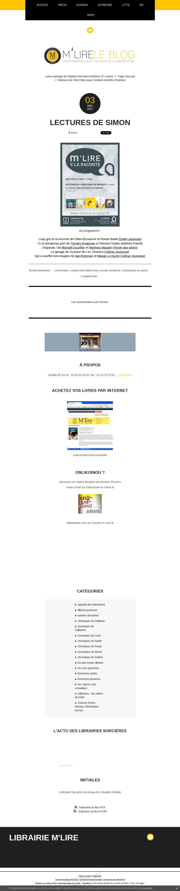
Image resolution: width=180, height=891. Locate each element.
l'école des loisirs (125, 247)
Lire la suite (125, 375)
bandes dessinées (88, 615)
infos (62, 5)
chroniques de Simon (134, 270)
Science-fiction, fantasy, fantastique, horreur (87, 706)
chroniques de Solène (90, 657)
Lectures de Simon (90, 122)
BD (141, 5)
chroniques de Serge (90, 646)
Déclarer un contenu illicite (46, 883)
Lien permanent (39, 270)
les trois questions (88, 668)
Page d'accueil (126, 76)
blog (142, 883)
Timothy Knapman (82, 243)
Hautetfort (97, 876)
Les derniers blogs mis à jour (66, 879)
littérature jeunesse (89, 679)
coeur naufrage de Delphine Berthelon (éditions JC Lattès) (79, 76)
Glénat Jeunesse (116, 252)
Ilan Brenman (84, 256)
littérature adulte (87, 673)
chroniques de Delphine (91, 621)
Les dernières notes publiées (90, 879)
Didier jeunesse (130, 239)
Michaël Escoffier (73, 247)
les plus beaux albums (90, 662)
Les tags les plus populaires (114, 879)
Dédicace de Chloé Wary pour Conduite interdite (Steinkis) (91, 80)
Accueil (42, 5)
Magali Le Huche (108, 256)
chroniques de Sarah (90, 640)
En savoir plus (146, 888)
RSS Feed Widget (65, 765)
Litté (126, 5)
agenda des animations (84, 270)
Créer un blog (84, 876)
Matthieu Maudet (100, 247)
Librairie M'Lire (44, 837)
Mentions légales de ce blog (69, 883)
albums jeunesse (109, 270)
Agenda (82, 5)
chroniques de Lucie (89, 635)
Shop (91, 15)
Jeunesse (105, 5)
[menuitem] (42, 5)
